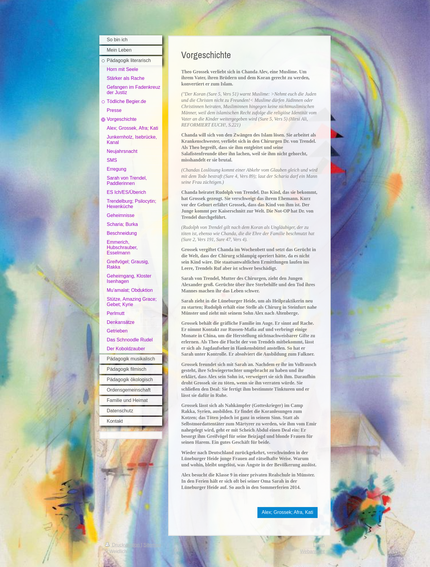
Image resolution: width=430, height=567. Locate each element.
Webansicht (312, 551)
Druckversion (123, 544)
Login (319, 544)
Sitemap (152, 544)
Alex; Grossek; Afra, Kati (287, 512)
